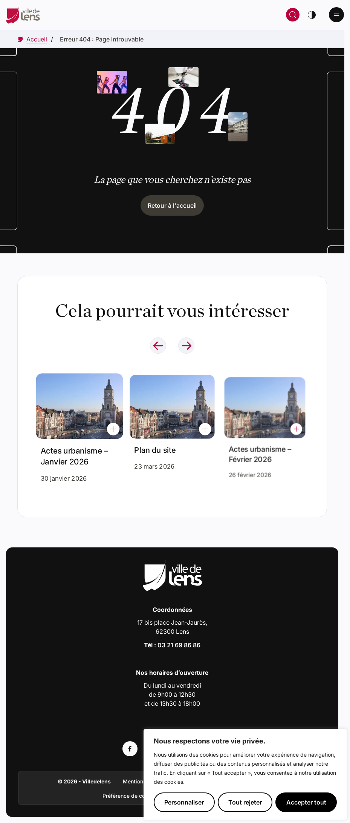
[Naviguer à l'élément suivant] (186, 345)
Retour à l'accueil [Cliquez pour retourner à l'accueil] (172, 205)
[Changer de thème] (311, 14)
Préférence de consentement (138, 795)
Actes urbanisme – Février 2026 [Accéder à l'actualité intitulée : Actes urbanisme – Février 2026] (261, 448)
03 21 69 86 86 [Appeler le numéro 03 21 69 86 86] (178, 645)
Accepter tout (306, 802)
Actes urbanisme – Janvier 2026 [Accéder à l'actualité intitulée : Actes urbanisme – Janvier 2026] (74, 453)
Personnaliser (184, 802)
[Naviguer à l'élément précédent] (158, 345)
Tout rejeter (245, 802)
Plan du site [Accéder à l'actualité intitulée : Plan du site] (157, 447)
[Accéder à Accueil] (36, 39)
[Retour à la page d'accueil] (94, 15)
